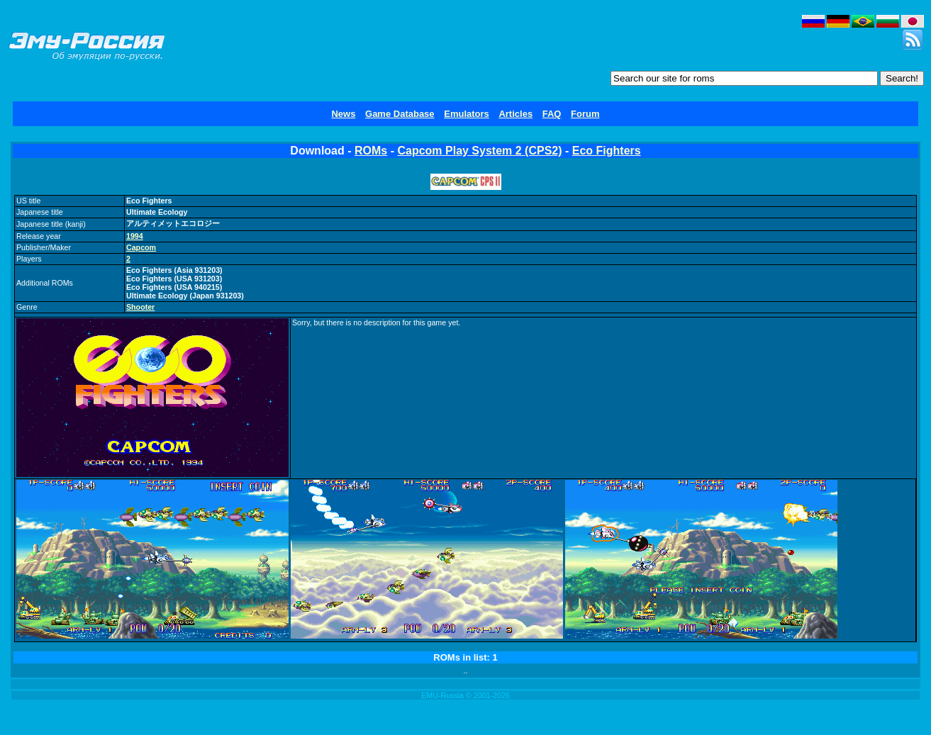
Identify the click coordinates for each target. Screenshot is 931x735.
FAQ (552, 113)
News (343, 113)
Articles (515, 113)
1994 (134, 236)
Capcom (141, 247)
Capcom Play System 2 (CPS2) (479, 151)
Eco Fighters (606, 151)
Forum (585, 113)
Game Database (400, 113)
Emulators (466, 113)
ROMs (371, 151)
